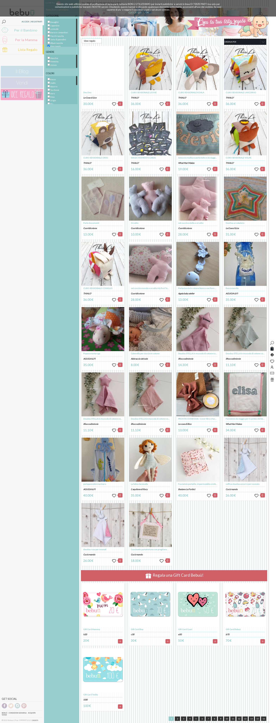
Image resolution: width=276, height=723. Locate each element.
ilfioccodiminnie (90, 424)
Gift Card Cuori (185, 629)
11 (233, 718)
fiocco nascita (232, 288)
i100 (85, 699)
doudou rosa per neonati (94, 549)
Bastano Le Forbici (186, 489)
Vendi (4, 715)
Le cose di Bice (184, 424)
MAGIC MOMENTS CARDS (143, 157)
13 (245, 718)
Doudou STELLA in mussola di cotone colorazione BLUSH (110, 418)
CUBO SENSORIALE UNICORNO (241, 92)
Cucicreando (89, 554)
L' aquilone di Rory (139, 489)
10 (226, 718)
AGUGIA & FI (89, 358)
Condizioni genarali (18, 713)
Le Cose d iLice (89, 97)
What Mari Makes (186, 163)
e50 (180, 634)
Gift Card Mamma (91, 629)
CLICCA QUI (134, 12)
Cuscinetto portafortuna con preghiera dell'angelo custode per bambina (164, 549)
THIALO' (87, 163)
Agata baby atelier (186, 293)
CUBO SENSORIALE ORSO (95, 157)
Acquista (32, 713)
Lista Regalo (27, 49)
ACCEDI (25, 21)
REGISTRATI (36, 21)
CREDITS (35, 720)
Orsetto (134, 223)
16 (263, 718)
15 (257, 718)
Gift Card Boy (137, 629)
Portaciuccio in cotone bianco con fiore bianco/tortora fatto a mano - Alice (212, 288)
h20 (85, 634)
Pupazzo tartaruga (91, 353)
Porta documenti (91, 223)
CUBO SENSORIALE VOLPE (238, 157)
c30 (132, 634)
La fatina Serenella (139, 484)
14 (251, 718)
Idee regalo (89, 40)
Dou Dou (87, 92)
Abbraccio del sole (139, 358)
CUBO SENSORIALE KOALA (191, 92)
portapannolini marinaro (94, 484)
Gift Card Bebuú (233, 629)
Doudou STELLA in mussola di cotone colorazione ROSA (157, 418)
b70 (227, 634)
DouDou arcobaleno (235, 223)
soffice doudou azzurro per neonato (242, 484)
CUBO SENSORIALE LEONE (144, 92)
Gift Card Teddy (90, 694)
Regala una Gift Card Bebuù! (174, 575)
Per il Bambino (25, 30)
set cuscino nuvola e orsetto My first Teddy (151, 288)
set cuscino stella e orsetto (190, 223)
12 (239, 718)
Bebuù (4, 713)
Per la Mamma (26, 40)
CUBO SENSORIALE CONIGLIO (97, 288)
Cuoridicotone (90, 228)
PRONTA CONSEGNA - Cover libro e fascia (198, 418)
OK (147, 12)
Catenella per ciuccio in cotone (145, 353)
